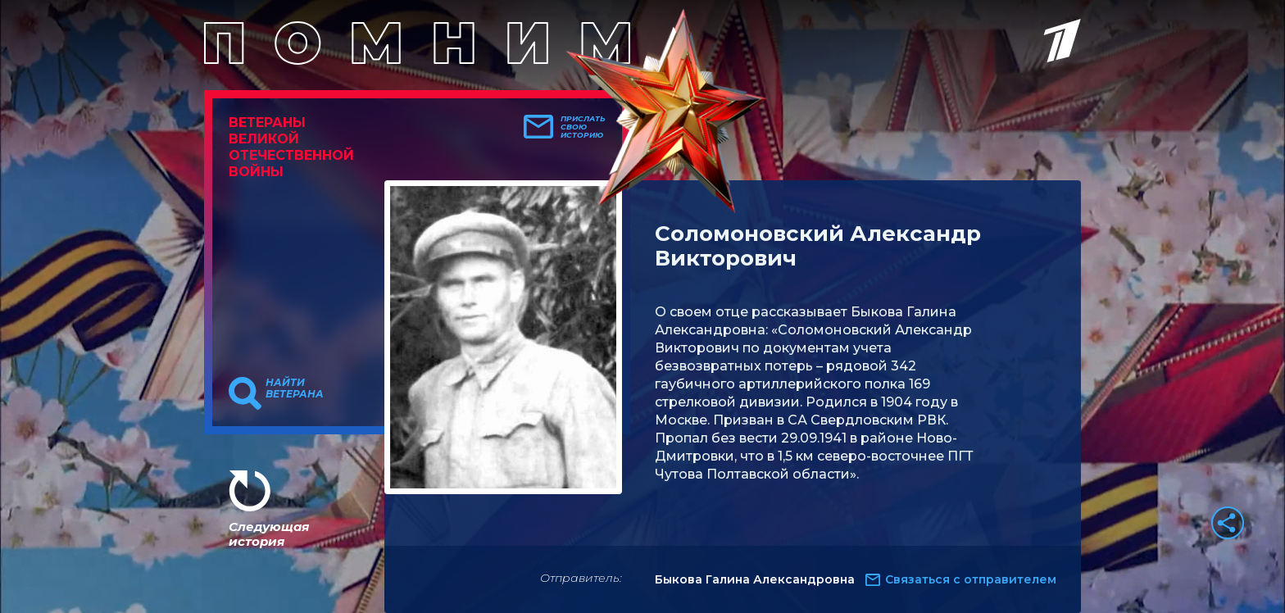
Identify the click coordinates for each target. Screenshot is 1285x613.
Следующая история (269, 534)
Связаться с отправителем (970, 579)
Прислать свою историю (583, 127)
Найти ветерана (295, 388)
